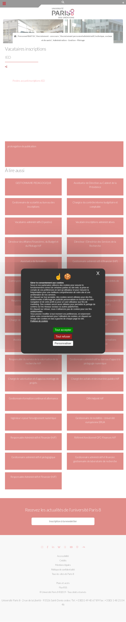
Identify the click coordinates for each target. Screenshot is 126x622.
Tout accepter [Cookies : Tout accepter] (63, 329)
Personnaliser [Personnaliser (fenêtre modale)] (63, 343)
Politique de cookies (39, 321)
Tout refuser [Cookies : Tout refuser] (63, 336)
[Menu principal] (4, 3)
